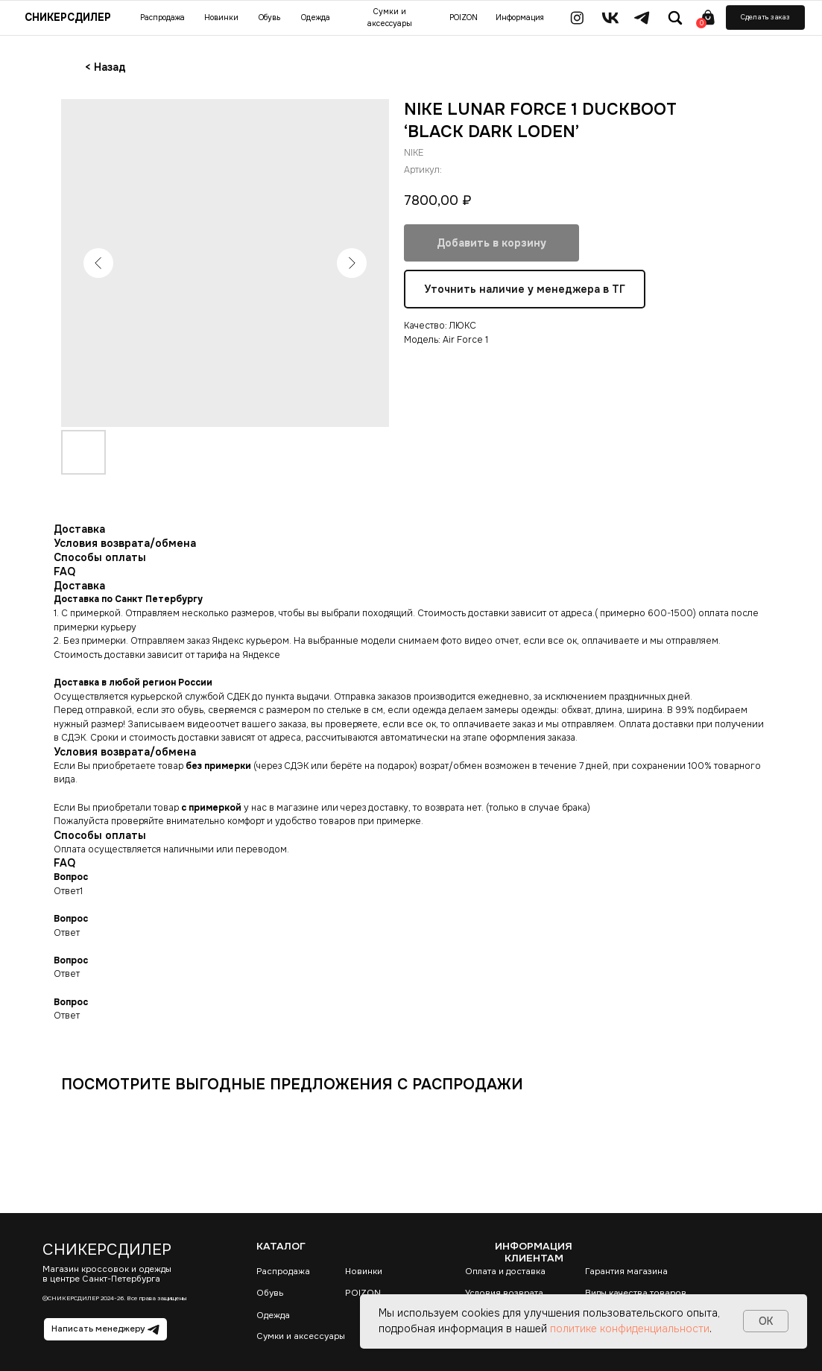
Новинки (363, 1271)
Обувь (269, 1293)
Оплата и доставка (505, 1271)
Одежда (273, 1315)
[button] (765, 17)
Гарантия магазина (626, 1271)
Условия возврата (504, 1293)
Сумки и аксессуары (300, 1336)
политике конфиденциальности (629, 1328)
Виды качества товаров (635, 1293)
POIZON (363, 1293)
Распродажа (283, 1271)
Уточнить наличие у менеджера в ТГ (524, 290)
